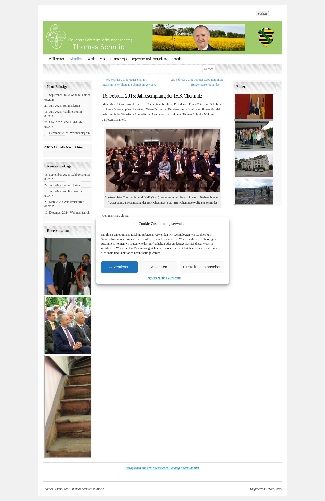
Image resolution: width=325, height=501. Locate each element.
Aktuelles (76, 59)
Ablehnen (159, 267)
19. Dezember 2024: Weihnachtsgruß (67, 133)
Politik (91, 59)
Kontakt (177, 59)
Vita (102, 59)
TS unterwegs (118, 59)
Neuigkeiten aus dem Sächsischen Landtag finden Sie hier (162, 468)
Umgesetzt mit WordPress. (266, 489)
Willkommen (57, 59)
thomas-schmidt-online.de (88, 489)
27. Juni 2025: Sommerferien (62, 105)
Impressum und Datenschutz (164, 278)
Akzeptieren (119, 267)
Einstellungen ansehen (202, 267)
